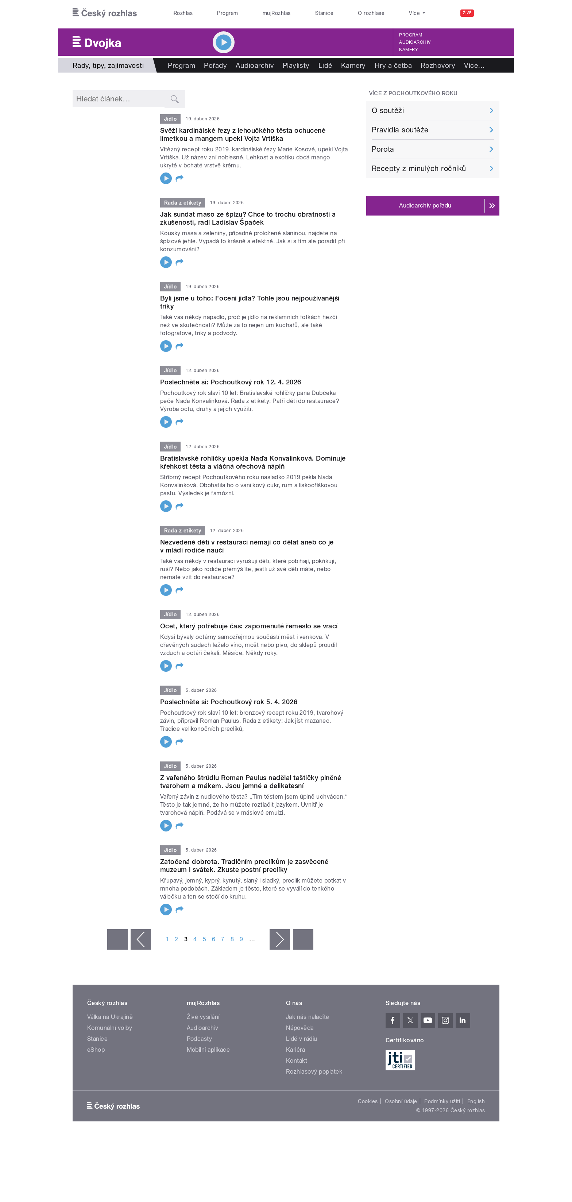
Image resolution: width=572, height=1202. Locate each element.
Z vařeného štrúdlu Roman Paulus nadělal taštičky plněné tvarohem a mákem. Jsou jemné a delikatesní (250, 782)
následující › (280, 939)
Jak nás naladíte (307, 1016)
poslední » (303, 939)
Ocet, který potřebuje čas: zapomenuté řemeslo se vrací (249, 626)
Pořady (215, 65)
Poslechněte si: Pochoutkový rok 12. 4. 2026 (230, 382)
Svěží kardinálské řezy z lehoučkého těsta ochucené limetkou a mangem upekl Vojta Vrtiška (242, 134)
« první (117, 939)
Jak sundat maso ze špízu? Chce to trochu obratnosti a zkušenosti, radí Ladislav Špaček (248, 218)
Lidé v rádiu (301, 1038)
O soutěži (388, 110)
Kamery (408, 49)
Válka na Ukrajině (110, 1016)
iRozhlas (183, 13)
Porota (383, 149)
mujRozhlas (277, 13)
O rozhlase (371, 13)
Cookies (368, 1101)
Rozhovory (438, 65)
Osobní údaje (401, 1101)
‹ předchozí (141, 939)
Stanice (324, 13)
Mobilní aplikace (208, 1049)
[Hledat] (489, 13)
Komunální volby (109, 1027)
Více (474, 65)
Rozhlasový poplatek (314, 1071)
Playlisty (296, 65)
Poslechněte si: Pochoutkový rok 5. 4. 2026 (228, 702)
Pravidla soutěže (400, 129)
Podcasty (199, 1038)
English (476, 1101)
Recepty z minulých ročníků (419, 168)
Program (227, 13)
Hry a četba (393, 65)
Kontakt (296, 1060)
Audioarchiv (414, 42)
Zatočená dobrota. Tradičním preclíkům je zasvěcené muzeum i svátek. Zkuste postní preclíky (244, 865)
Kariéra (295, 1049)
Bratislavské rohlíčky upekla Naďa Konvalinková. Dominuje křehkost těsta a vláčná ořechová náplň (253, 462)
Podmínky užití (442, 1101)
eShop (96, 1049)
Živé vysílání (203, 1016)
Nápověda (300, 1027)
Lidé (325, 65)
